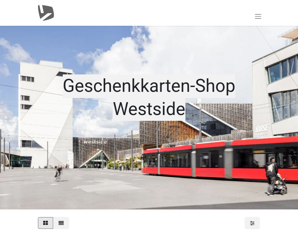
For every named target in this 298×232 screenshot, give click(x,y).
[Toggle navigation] (258, 16)
